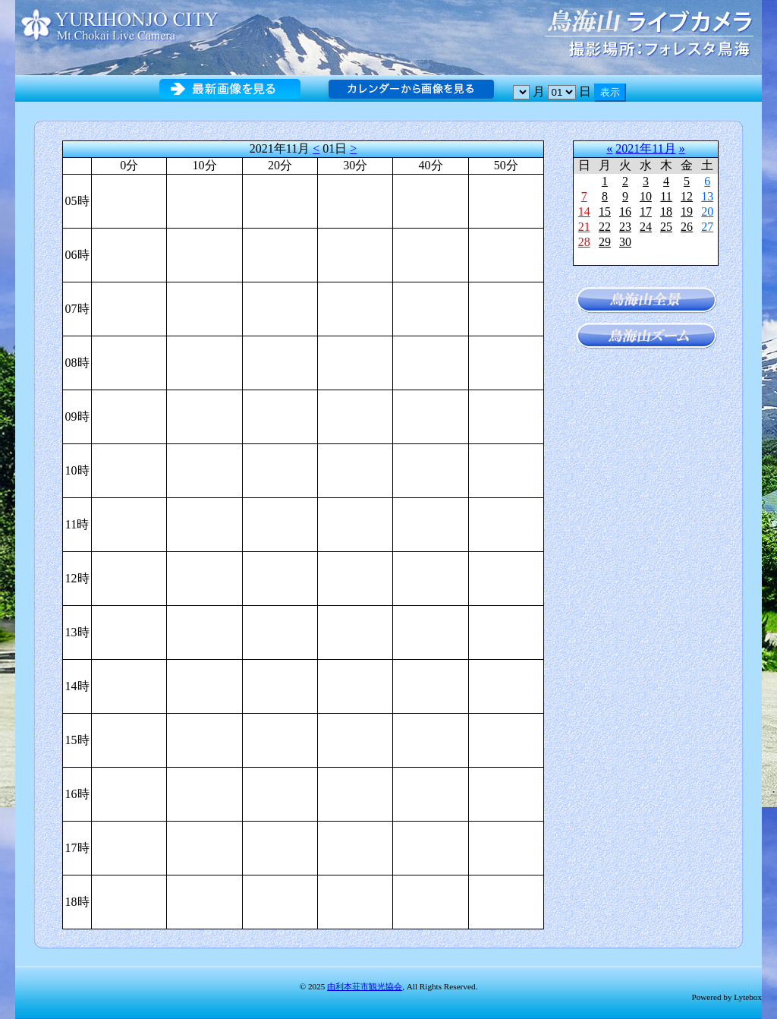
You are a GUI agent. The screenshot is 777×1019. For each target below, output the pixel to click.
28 (584, 241)
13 (707, 196)
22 (605, 226)
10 (646, 196)
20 (707, 211)
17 (646, 211)
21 (584, 226)
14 (584, 211)
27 (707, 226)
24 (646, 226)
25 (666, 226)
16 (625, 211)
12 (687, 196)
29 (605, 241)
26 (687, 226)
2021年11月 (645, 148)
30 (625, 241)
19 (687, 211)
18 (666, 211)
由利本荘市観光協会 (364, 986)
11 (666, 196)
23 (625, 226)
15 (605, 211)
